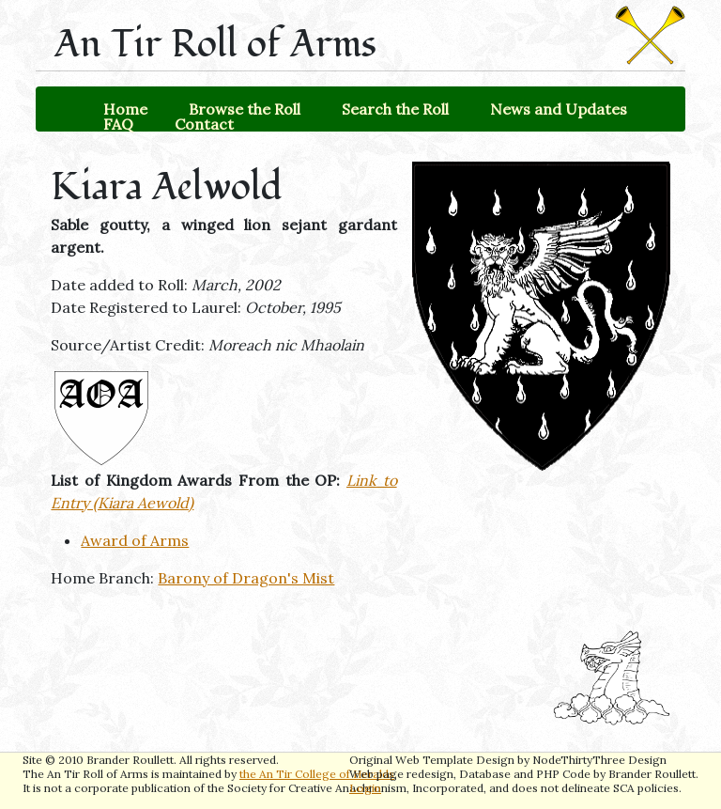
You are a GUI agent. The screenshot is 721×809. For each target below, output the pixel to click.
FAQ (118, 124)
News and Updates (558, 109)
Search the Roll (395, 109)
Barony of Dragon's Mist (246, 577)
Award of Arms (135, 540)
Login (365, 788)
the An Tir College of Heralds (316, 774)
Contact (204, 124)
